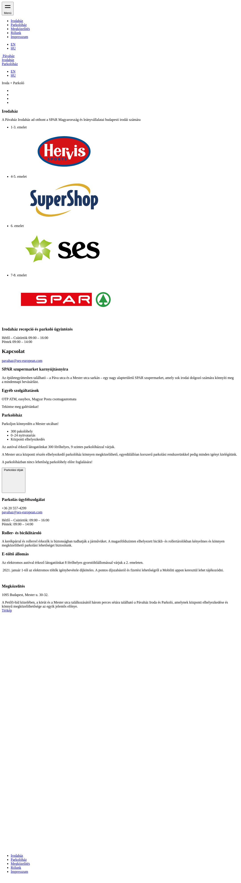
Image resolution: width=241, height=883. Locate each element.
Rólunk (16, 33)
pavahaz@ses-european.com (22, 361)
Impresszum (19, 37)
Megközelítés (20, 29)
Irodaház (17, 21)
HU (13, 48)
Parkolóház (19, 25)
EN (13, 44)
